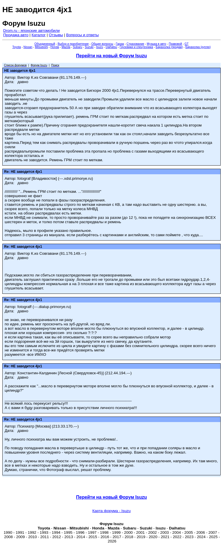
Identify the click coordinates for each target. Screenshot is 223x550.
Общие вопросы (102, 43)
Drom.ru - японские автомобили (31, 30)
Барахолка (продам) (169, 47)
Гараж (120, 43)
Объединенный (45, 43)
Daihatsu (111, 47)
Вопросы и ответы (82, 35)
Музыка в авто (156, 43)
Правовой (175, 43)
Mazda (66, 47)
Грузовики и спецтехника (136, 47)
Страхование (135, 43)
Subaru (77, 47)
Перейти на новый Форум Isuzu (111, 55)
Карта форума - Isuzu (111, 511)
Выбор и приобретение (73, 43)
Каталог (39, 35)
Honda (55, 47)
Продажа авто (15, 35)
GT (187, 43)
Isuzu (99, 47)
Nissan (28, 47)
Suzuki (89, 47)
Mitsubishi (41, 47)
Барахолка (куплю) (198, 47)
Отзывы (56, 35)
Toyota (16, 47)
